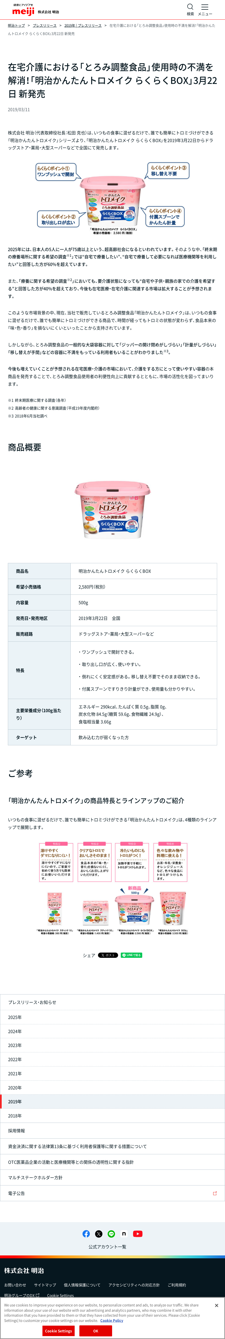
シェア (89, 955)
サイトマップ (45, 1284)
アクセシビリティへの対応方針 (134, 1284)
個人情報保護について (82, 1284)
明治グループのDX (21, 1295)
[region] (112, 1318)
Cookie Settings (60, 1295)
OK (95, 1330)
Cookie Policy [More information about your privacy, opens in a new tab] (111, 1320)
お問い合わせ (15, 1284)
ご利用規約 (177, 1284)
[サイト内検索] (190, 9)
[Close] (216, 1305)
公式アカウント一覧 (107, 1246)
